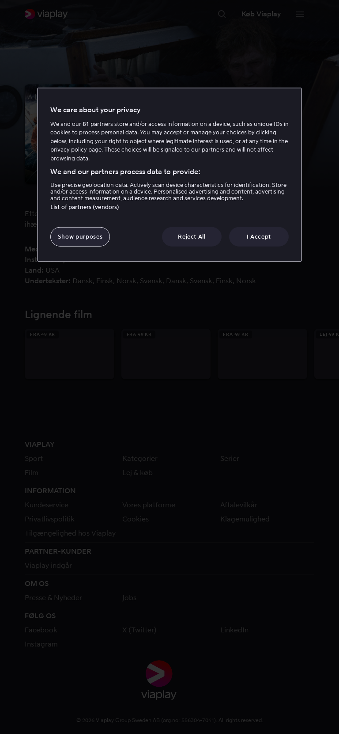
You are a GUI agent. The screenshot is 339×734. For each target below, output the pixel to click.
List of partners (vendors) (84, 206)
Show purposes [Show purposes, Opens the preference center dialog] (80, 236)
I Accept (259, 236)
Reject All (192, 236)
